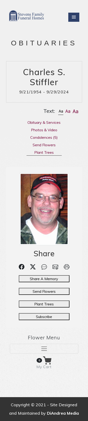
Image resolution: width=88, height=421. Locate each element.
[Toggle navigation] (44, 349)
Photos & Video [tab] (44, 130)
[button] (60, 111)
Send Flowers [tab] (44, 145)
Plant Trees (44, 304)
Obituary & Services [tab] (44, 122)
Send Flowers (44, 291)
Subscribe (44, 316)
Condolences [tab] (44, 137)
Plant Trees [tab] (44, 152)
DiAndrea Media (63, 413)
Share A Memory (44, 278)
